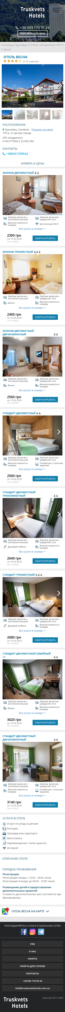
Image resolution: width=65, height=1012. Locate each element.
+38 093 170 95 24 (32, 27)
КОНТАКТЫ (32, 973)
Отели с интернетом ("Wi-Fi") (47, 45)
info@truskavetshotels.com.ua (32, 988)
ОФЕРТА (32, 958)
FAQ (32, 943)
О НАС (32, 951)
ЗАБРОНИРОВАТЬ (45, 238)
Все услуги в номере (32, 228)
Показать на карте (42, 129)
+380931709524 (15, 154)
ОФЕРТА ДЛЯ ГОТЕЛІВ (32, 966)
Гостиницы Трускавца (14, 45)
